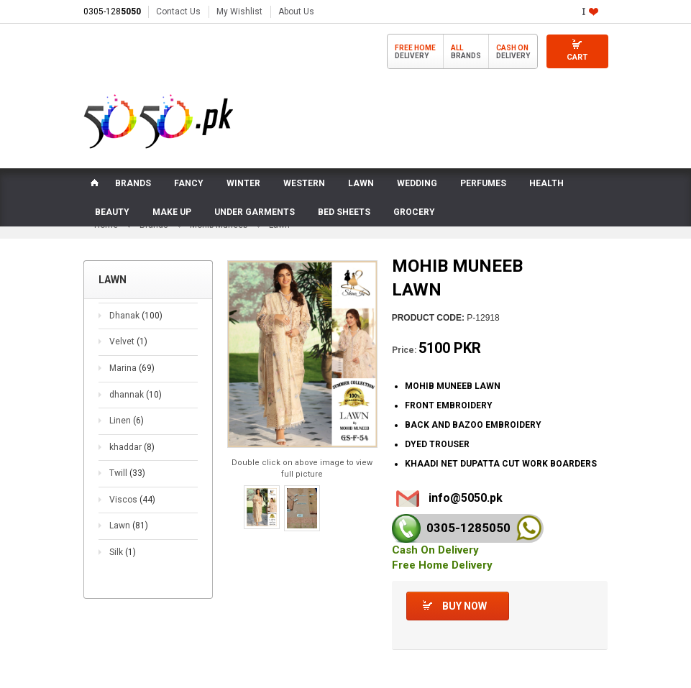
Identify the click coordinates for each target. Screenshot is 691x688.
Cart (577, 57)
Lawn (128, 526)
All (457, 48)
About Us (296, 11)
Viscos (132, 500)
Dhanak (136, 316)
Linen (126, 421)
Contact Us (178, 11)
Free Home (415, 48)
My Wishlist (239, 11)
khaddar (132, 448)
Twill (127, 474)
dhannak (135, 395)
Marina (132, 369)
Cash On (512, 48)
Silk (122, 553)
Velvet (128, 342)
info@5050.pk (466, 498)
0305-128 (112, 11)
